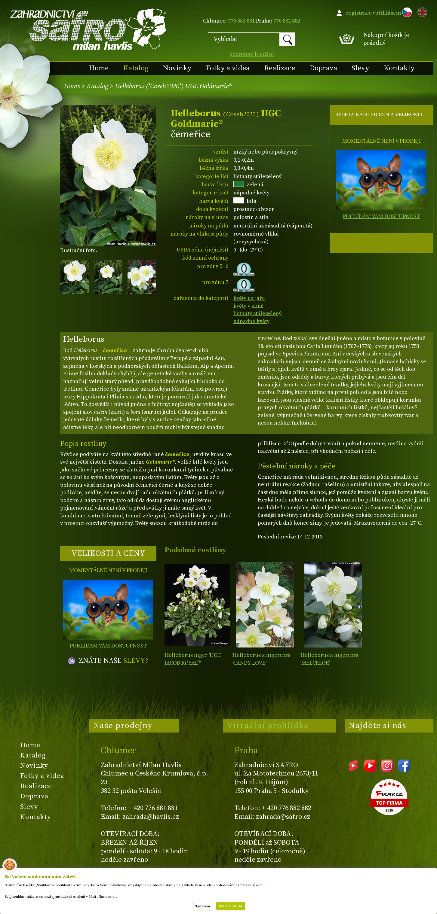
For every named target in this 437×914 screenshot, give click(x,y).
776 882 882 (286, 20)
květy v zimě (248, 306)
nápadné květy (251, 321)
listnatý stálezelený (257, 313)
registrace (359, 13)
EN (421, 11)
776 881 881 (241, 20)
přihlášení (388, 13)
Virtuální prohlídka (268, 726)
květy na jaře (249, 298)
